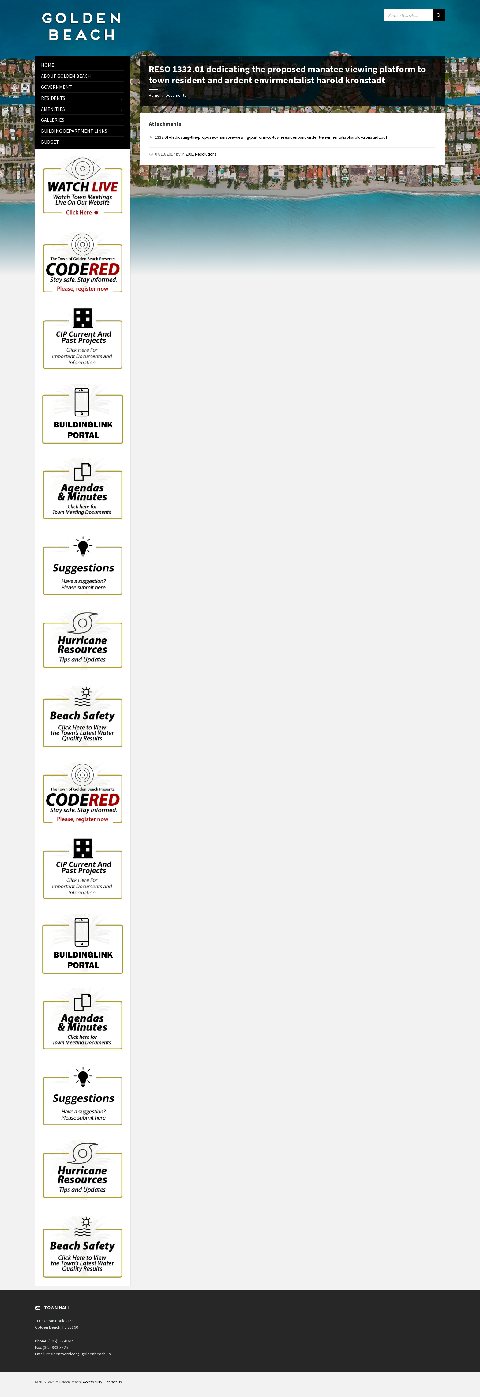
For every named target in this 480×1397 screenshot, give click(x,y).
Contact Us (113, 1382)
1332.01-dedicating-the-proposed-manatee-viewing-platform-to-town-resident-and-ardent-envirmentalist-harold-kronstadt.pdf (271, 137)
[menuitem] (82, 65)
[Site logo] (81, 44)
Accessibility (92, 1382)
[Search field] (414, 15)
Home (154, 95)
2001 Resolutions (201, 154)
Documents (176, 95)
